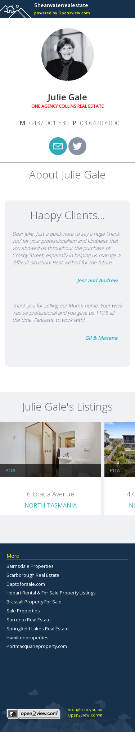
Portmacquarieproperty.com (36, 646)
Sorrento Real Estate (28, 619)
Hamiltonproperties (27, 637)
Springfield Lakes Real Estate (37, 628)
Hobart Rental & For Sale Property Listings (51, 592)
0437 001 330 (49, 123)
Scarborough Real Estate (32, 575)
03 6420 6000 (100, 123)
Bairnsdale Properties (30, 566)
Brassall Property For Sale (34, 601)
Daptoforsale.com (25, 584)
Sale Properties (23, 610)
